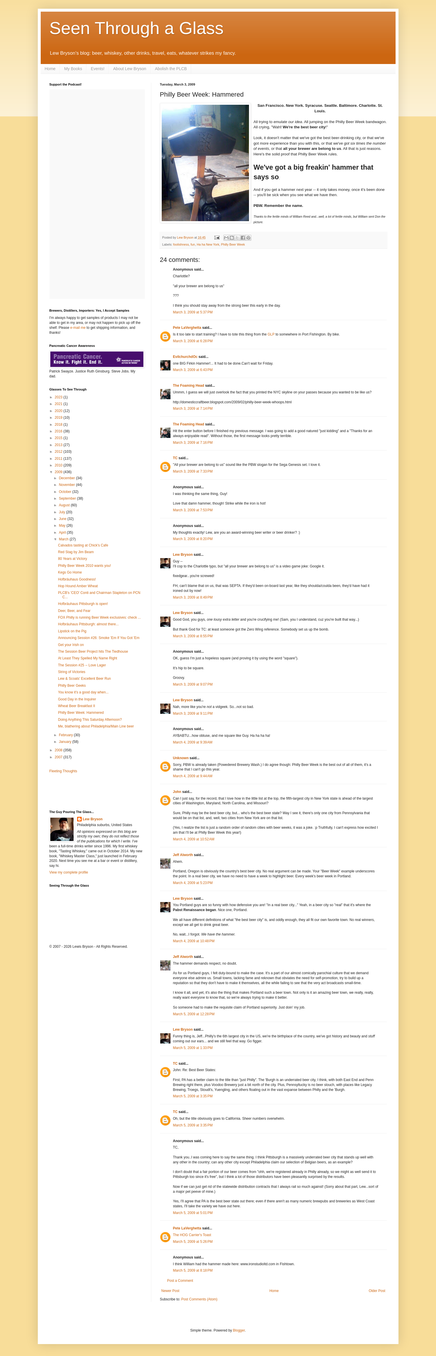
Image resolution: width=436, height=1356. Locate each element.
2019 (59, 418)
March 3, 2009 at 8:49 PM (193, 597)
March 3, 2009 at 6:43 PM (193, 370)
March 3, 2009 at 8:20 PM (193, 539)
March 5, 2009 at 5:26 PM (193, 1242)
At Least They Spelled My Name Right (87, 658)
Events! (97, 68)
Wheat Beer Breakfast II (76, 706)
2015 (59, 438)
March (64, 539)
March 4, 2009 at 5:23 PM (193, 883)
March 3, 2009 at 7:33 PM (193, 471)
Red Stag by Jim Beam (76, 552)
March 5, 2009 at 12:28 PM (194, 1014)
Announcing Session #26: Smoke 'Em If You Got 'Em (98, 638)
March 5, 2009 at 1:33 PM (193, 1048)
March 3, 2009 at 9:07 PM (193, 684)
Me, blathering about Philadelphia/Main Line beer (96, 726)
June (63, 519)
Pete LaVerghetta (187, 328)
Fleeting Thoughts (63, 771)
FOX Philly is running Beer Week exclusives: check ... (99, 617)
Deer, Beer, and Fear (74, 611)
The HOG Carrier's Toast (192, 1235)
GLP (271, 334)
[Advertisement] (83, 791)
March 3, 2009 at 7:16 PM (193, 443)
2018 (59, 425)
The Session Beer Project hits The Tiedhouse (93, 651)
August (65, 505)
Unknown (181, 758)
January (65, 742)
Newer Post (170, 1291)
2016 (59, 431)
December (67, 478)
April (63, 532)
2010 (59, 465)
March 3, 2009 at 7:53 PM (193, 510)
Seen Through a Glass (136, 28)
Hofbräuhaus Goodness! (77, 579)
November (67, 485)
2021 (59, 404)
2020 (59, 411)
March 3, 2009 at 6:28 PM (193, 341)
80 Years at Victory (72, 559)
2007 (59, 757)
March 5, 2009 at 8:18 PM (193, 1270)
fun (193, 244)
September (68, 498)
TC (175, 458)
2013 (59, 445)
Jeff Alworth (183, 855)
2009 (59, 472)
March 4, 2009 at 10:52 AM (193, 839)
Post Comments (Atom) (199, 1299)
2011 (59, 459)
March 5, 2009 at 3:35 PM (193, 1096)
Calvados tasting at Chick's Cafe (83, 545)
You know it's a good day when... (83, 692)
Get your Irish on (71, 645)
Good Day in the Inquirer (77, 699)
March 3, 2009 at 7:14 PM (193, 409)
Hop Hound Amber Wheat (78, 586)
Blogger (239, 1330)
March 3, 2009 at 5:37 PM (193, 312)
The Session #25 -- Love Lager (82, 665)
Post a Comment (180, 1281)
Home (50, 68)
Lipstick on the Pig (72, 631)
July (62, 512)
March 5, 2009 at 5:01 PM (193, 1213)
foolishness (181, 244)
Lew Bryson (183, 555)
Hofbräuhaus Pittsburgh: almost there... (88, 624)
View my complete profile (68, 872)
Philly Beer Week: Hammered (81, 713)
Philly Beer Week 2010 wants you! (84, 566)
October (65, 492)
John (177, 792)
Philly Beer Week (233, 244)
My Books (73, 68)
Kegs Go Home (70, 572)
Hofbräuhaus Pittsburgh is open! (83, 604)
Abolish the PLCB (171, 68)
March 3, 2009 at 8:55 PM (193, 636)
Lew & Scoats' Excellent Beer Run (84, 679)
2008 (59, 750)
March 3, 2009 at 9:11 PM (193, 713)
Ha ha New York (208, 244)
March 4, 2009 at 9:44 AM (193, 776)
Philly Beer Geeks (72, 686)
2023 (59, 397)
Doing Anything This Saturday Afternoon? (90, 720)
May (62, 525)
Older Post (377, 1291)
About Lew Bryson (129, 68)
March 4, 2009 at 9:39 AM (193, 742)
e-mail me (78, 328)
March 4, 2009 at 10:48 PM (194, 941)
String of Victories (71, 672)
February (66, 735)
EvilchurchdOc (185, 357)
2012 (59, 452)
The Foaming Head (188, 386)
